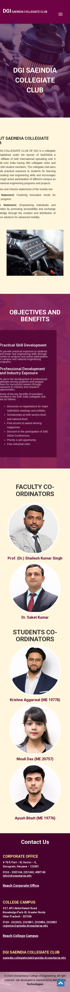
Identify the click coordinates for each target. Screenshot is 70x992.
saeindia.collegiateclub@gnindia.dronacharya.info (34, 957)
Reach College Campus (20, 936)
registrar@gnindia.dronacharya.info (25, 925)
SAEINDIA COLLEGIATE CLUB (25, 11)
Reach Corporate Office (21, 886)
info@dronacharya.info (17, 875)
